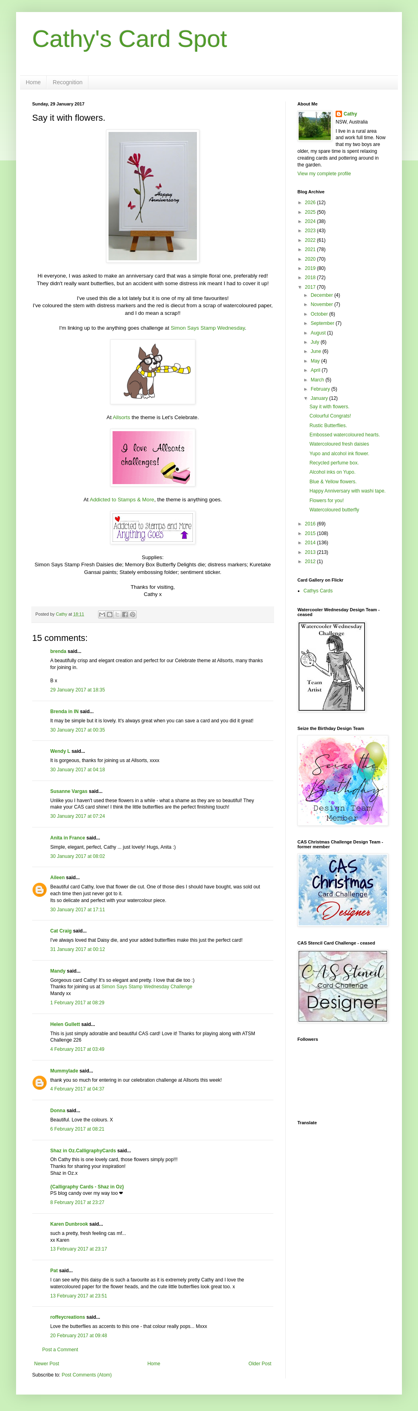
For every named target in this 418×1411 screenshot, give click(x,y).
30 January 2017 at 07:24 (77, 816)
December (322, 295)
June (316, 351)
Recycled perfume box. (334, 463)
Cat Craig (61, 931)
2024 (311, 221)
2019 (311, 268)
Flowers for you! (326, 500)
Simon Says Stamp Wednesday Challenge (146, 986)
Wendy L (60, 751)
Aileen (57, 877)
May (316, 361)
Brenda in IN (64, 711)
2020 (311, 259)
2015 (311, 533)
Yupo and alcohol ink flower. (339, 453)
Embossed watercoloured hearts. (344, 435)
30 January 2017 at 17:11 (77, 909)
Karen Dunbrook (69, 1224)
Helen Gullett (65, 1024)
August (319, 333)
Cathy (350, 114)
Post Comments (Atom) (86, 1375)
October (320, 314)
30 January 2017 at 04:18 (77, 769)
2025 (311, 212)
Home (33, 82)
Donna (57, 1110)
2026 (311, 202)
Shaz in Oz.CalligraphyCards (83, 1151)
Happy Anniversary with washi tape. (347, 491)
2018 (311, 277)
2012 (311, 561)
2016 (311, 524)
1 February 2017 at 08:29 (77, 1003)
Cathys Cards (318, 591)
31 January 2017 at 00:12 (77, 949)
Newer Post (46, 1363)
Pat (54, 1270)
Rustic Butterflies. (328, 425)
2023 (311, 230)
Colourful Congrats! (330, 416)
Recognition (67, 82)
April (316, 370)
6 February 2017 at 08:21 (77, 1129)
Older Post (259, 1363)
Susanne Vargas (69, 791)
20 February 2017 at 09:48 (78, 1335)
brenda (58, 651)
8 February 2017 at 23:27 (77, 1202)
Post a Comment (60, 1349)
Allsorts (121, 417)
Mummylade (64, 1071)
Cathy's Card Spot (129, 38)
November (322, 304)
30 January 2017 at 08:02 (77, 856)
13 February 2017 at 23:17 (78, 1249)
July (316, 342)
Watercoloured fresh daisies (339, 444)
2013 (311, 552)
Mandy (58, 971)
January (320, 398)
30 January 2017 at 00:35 (77, 730)
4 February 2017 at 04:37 (77, 1089)
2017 (311, 287)
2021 (311, 249)
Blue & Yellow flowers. (333, 482)
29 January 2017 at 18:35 (77, 690)
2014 (311, 542)
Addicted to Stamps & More (122, 500)
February (321, 389)
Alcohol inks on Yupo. (332, 472)
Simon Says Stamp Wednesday (208, 328)
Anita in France (67, 838)
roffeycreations (67, 1317)
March (318, 380)
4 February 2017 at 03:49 (77, 1049)
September (323, 323)
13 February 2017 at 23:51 (78, 1296)
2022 (311, 240)
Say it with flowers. (329, 407)
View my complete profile (324, 173)
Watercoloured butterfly (334, 510)
